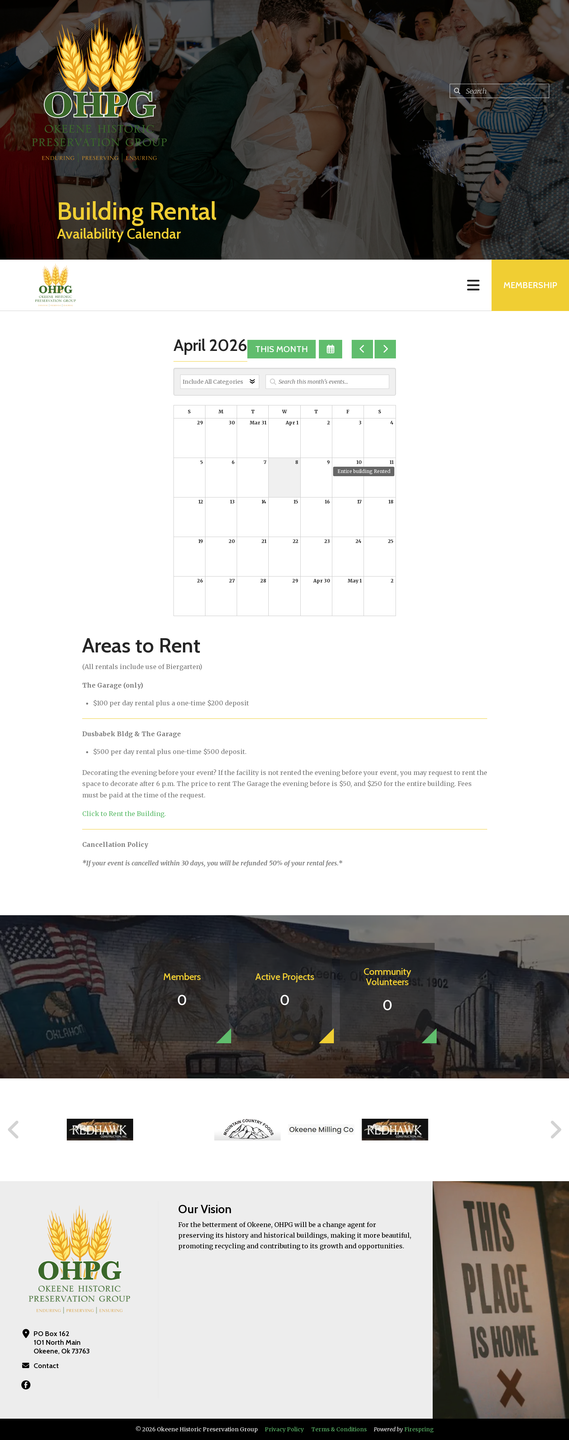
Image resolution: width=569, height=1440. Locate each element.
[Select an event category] (219, 382)
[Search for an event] (327, 382)
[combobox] (499, 91)
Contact (46, 1365)
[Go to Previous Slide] (13, 1130)
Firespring (419, 1429)
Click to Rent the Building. (124, 814)
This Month (281, 349)
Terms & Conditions (339, 1429)
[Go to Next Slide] (555, 1130)
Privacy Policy (284, 1429)
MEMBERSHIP (530, 285)
